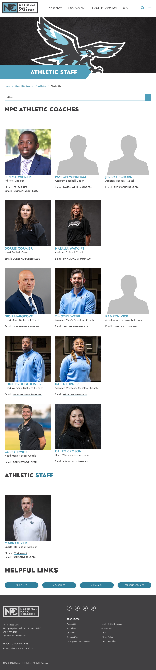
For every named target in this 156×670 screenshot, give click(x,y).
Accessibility (72, 624)
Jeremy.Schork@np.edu (126, 187)
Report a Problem (108, 641)
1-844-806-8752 (19, 635)
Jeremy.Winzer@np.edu (25, 191)
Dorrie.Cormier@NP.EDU (26, 258)
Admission (97, 585)
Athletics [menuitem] (10, 97)
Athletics (42, 85)
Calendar (70, 632)
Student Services (134, 585)
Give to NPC (106, 628)
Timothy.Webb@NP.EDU (75, 326)
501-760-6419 (20, 553)
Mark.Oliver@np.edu (24, 557)
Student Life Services (24, 85)
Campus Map (72, 637)
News (103, 632)
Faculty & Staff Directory (111, 624)
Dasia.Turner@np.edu (75, 394)
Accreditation (72, 628)
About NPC (21, 585)
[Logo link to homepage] (20, 12)
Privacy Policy (107, 637)
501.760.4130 (21, 187)
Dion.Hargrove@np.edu (26, 326)
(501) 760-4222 (10, 632)
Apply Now (55, 8)
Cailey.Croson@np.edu (76, 461)
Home (7, 85)
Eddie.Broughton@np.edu (27, 394)
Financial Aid (76, 8)
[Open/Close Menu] (150, 7)
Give (125, 8)
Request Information (104, 8)
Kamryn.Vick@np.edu (125, 326)
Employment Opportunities (78, 641)
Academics (59, 585)
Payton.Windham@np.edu (77, 187)
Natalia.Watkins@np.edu (77, 258)
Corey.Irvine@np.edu (25, 462)
